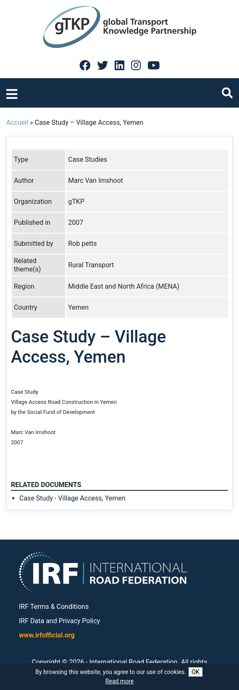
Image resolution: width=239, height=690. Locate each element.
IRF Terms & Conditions (54, 607)
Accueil (17, 122)
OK (195, 672)
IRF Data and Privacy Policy (59, 621)
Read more (119, 681)
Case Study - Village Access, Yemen (72, 498)
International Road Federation (133, 662)
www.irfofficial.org (47, 635)
